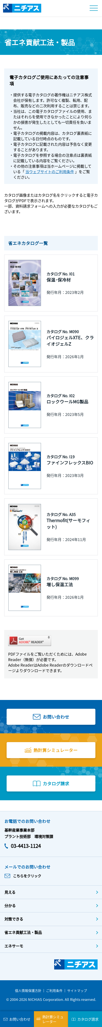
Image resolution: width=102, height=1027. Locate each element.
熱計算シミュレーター (55, 750)
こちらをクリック (27, 875)
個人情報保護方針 (28, 990)
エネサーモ (13, 946)
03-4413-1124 (26, 845)
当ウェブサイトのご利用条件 (49, 171)
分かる (10, 905)
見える (9, 892)
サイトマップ (77, 990)
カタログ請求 (56, 783)
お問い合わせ (56, 717)
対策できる (13, 919)
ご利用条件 (54, 990)
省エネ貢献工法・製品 (23, 932)
